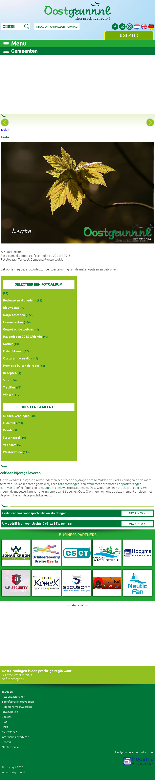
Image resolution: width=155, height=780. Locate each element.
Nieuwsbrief (9, 732)
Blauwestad (11, 308)
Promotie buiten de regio (21, 366)
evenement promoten (101, 484)
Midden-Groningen (16, 416)
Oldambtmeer (13, 351)
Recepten (10, 373)
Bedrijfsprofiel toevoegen (18, 701)
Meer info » (137, 513)
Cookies (7, 717)
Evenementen (13, 322)
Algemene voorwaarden (17, 707)
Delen (5, 129)
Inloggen (42, 26)
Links (5, 727)
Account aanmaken (13, 696)
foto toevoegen (69, 484)
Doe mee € (129, 35)
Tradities (9, 387)
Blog (4, 722)
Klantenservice (11, 747)
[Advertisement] (77, 83)
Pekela (8, 430)
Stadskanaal (11, 437)
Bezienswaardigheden (19, 300)
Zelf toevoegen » (13, 679)
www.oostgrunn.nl (13, 772)
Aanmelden (57, 26)
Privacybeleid (10, 712)
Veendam (9, 445)
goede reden (53, 488)
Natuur (8, 344)
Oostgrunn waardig (16, 358)
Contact (73, 26)
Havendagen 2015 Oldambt (22, 337)
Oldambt (9, 423)
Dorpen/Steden (14, 315)
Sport (7, 380)
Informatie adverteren (15, 737)
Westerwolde (12, 452)
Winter (8, 395)
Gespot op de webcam (19, 329)
